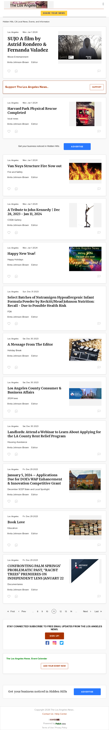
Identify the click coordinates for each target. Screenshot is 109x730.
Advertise (77, 146)
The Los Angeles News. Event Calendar (26, 658)
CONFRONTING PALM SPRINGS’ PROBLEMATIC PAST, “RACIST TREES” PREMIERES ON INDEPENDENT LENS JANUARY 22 (36, 572)
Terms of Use (48, 727)
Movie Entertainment (18, 57)
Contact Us (47, 714)
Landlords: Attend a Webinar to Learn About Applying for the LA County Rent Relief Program (54, 434)
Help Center (61, 714)
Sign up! (54, 636)
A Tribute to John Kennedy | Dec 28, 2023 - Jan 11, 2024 (34, 212)
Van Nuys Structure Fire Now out (35, 166)
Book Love (16, 522)
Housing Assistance (17, 442)
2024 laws (13, 398)
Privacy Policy (61, 727)
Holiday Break (14, 350)
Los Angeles (13, 32)
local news (13, 118)
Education (13, 528)
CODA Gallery (14, 220)
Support (96, 87)
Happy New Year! (21, 253)
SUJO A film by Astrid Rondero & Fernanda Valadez (28, 44)
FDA (10, 311)
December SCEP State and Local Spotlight (29, 489)
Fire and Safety (15, 172)
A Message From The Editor (30, 344)
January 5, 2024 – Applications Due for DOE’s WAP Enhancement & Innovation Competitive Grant (35, 479)
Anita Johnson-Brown (18, 62)
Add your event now (54, 666)
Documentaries (15, 584)
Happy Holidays (15, 259)
